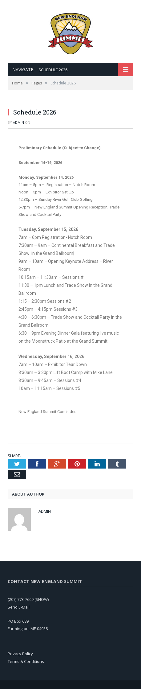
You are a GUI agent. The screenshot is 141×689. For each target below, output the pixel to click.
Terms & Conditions (26, 661)
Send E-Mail (19, 607)
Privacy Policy (20, 653)
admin (18, 122)
